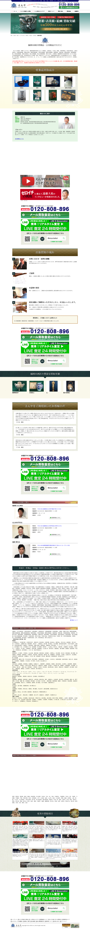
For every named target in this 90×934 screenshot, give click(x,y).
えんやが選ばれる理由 (25, 11)
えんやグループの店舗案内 (17, 921)
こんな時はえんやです (39, 11)
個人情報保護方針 (40, 921)
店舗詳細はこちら (55, 517)
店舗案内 (76, 11)
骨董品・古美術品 (32, 35)
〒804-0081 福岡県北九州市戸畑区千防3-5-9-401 (49, 509)
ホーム (15, 11)
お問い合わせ (56, 921)
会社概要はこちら (19, 139)
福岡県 (27, 35)
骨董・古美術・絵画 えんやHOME (18, 35)
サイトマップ (63, 921)
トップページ (14, 919)
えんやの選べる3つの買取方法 (55, 919)
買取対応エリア (66, 919)
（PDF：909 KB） (45, 195)
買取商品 (69, 11)
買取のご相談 (27, 921)
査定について (51, 11)
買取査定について (44, 919)
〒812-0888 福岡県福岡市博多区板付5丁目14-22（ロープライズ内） (54, 545)
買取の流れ (60, 11)
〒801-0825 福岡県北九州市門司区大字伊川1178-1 (49, 526)
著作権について (74, 620)
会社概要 (33, 921)
